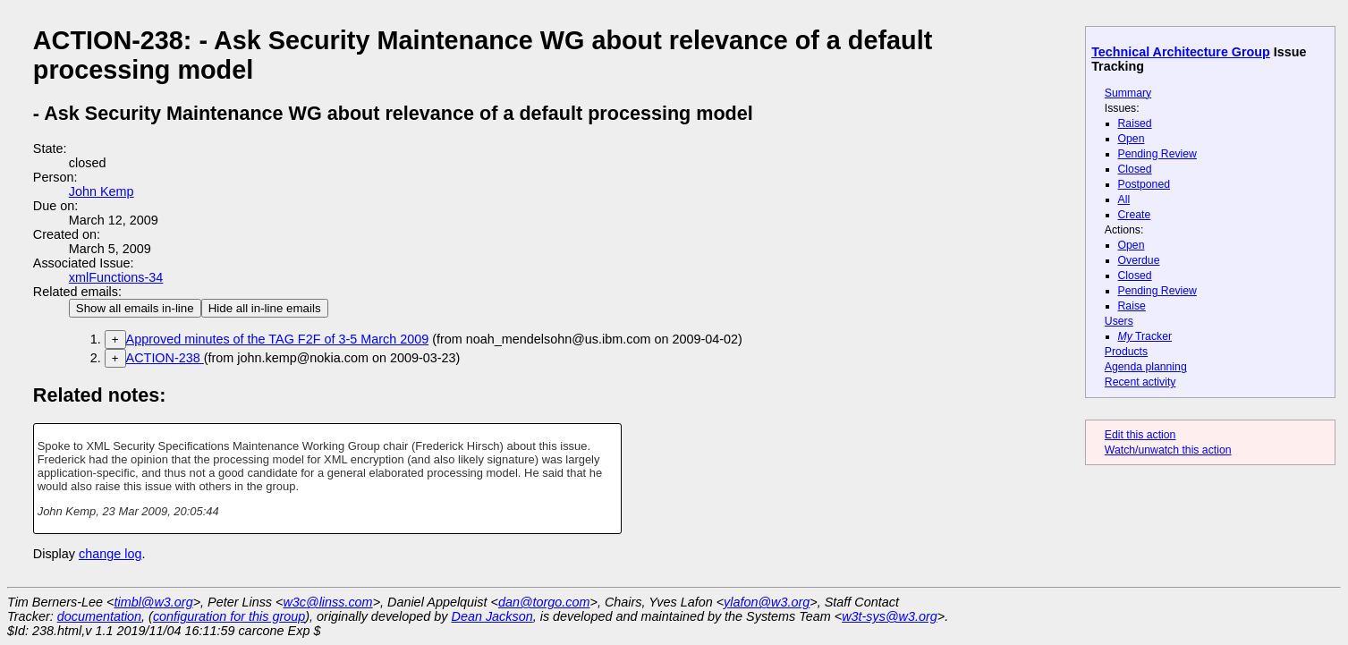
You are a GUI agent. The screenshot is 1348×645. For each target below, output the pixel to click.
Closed (1135, 169)
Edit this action (1140, 435)
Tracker (1145, 336)
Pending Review (1157, 154)
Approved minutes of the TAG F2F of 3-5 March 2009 (277, 339)
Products (1126, 351)
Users (1119, 321)
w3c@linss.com (327, 602)
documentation (99, 616)
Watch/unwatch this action (1168, 450)
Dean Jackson (492, 616)
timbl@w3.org (153, 602)
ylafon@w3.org (767, 602)
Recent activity (1140, 382)
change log (110, 554)
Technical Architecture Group (1180, 52)
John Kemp (101, 191)
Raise (1132, 306)
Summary (1128, 93)
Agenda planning (1146, 367)
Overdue (1139, 260)
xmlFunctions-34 (116, 277)
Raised (1135, 123)
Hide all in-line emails (264, 308)
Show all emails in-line (135, 308)
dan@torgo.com (544, 602)
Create (1134, 214)
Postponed (1144, 184)
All (1124, 199)
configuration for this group (229, 616)
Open (1131, 138)
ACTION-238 (165, 358)
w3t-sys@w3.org (889, 616)
